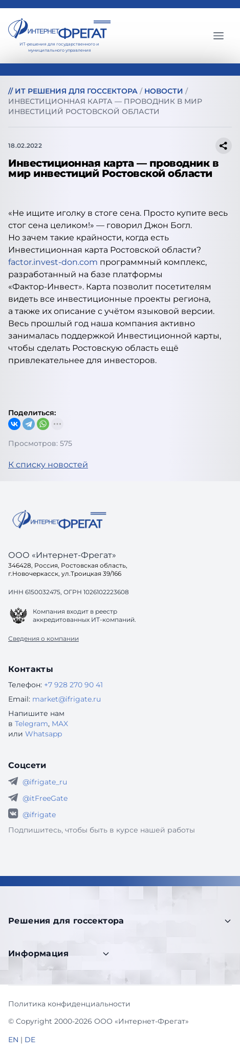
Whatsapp (43, 733)
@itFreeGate (45, 798)
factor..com (54, 262)
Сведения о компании (43, 638)
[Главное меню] (218, 36)
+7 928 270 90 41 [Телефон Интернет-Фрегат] (73, 684)
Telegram (31, 723)
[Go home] (59, 519)
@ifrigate (39, 814)
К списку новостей (48, 464)
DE (30, 1039)
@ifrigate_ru (45, 781)
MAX (60, 723)
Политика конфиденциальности (69, 1003)
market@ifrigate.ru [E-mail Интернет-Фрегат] (66, 699)
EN (13, 1039)
